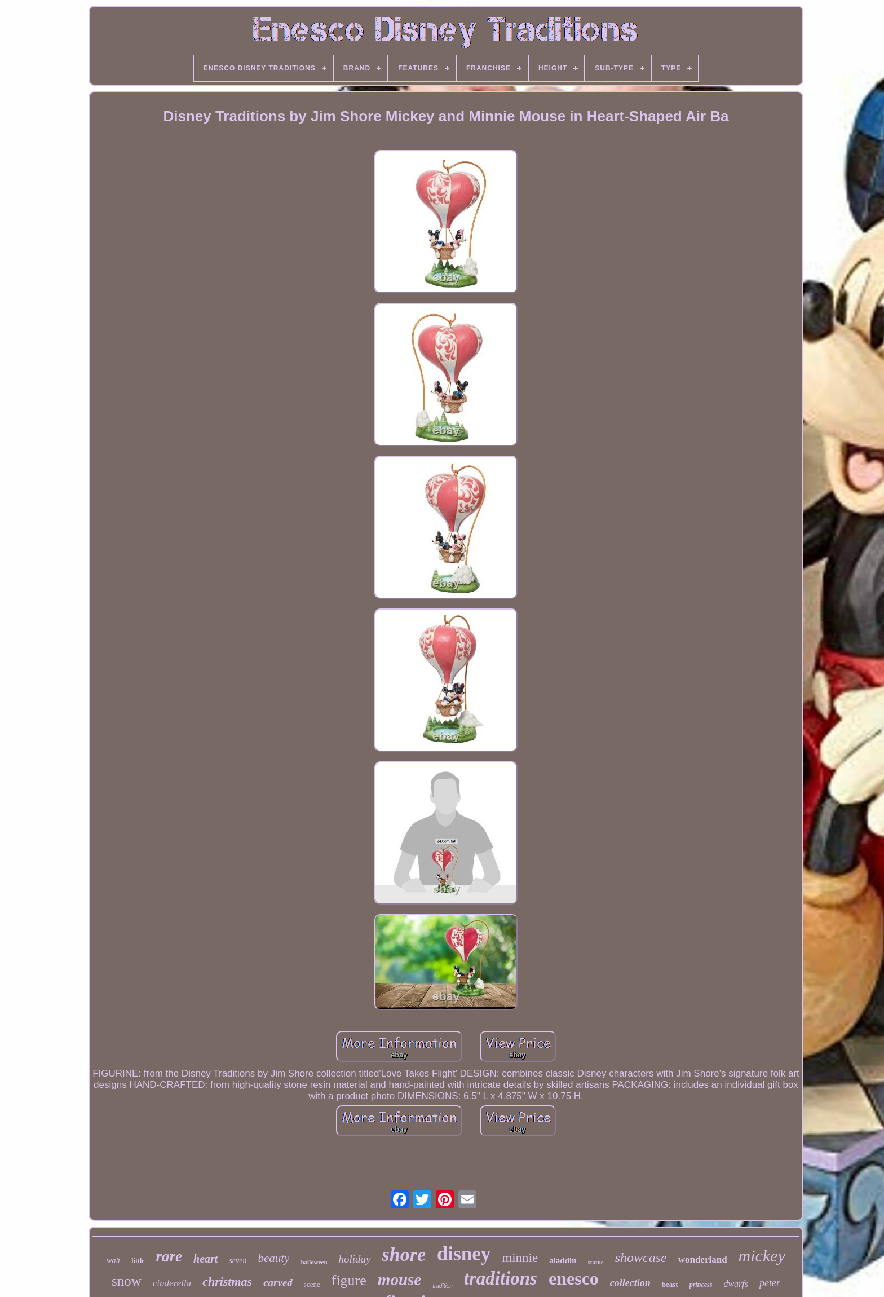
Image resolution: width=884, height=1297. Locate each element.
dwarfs (735, 1284)
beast (670, 1284)
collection (630, 1283)
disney (463, 1254)
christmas (227, 1281)
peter (769, 1283)
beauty (273, 1258)
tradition (442, 1286)
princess (701, 1285)
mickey (762, 1255)
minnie (520, 1258)
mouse (399, 1279)
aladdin (562, 1260)
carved (278, 1283)
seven (237, 1260)
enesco (574, 1278)
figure (349, 1280)
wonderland (702, 1259)
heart (205, 1258)
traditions (500, 1278)
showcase (641, 1257)
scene (312, 1284)
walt (113, 1260)
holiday (355, 1259)
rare (169, 1256)
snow (127, 1281)
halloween (313, 1262)
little (137, 1261)
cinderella (172, 1283)
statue (596, 1262)
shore (404, 1254)
